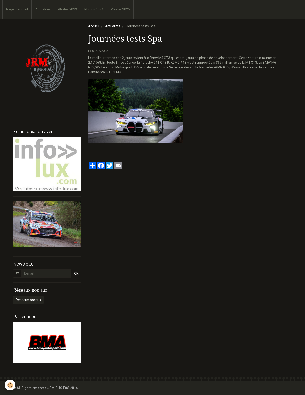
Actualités (43, 9)
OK (76, 273)
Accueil (93, 26)
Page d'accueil (17, 9)
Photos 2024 (93, 9)
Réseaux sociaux (28, 300)
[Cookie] (10, 385)
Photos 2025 (120, 9)
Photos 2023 (67, 9)
